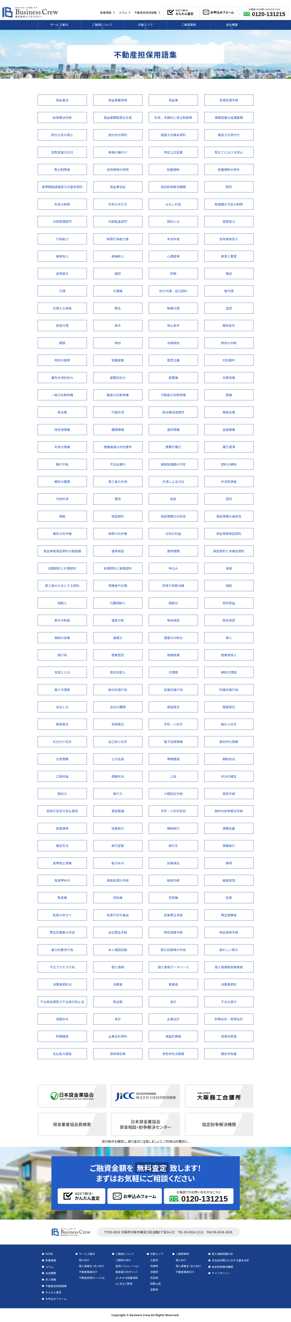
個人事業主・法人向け (91, 1266)
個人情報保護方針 (222, 1254)
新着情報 (50, 1260)
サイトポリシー (221, 1273)
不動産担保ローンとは (92, 1278)
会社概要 (50, 1273)
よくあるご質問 (123, 1284)
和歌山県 (155, 1284)
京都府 (154, 1272)
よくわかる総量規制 (126, 1278)
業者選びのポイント (126, 1272)
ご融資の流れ (123, 1260)
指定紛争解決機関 (222, 1267)
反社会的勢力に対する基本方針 (230, 1260)
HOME (49, 1254)
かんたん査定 (53, 1292)
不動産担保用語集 (56, 1286)
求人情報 (50, 1279)
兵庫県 (154, 1266)
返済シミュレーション (127, 1266)
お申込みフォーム (56, 1299)
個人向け (84, 1260)
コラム (49, 1267)
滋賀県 (154, 1289)
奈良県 (154, 1278)
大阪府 (154, 1260)
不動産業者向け (88, 1272)
